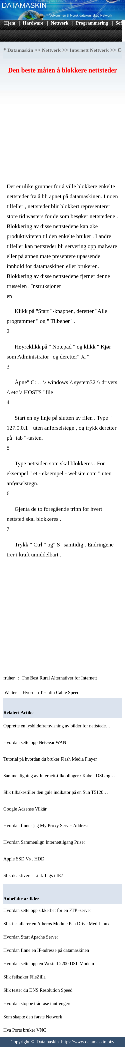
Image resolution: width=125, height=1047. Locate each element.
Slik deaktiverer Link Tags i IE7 (33, 875)
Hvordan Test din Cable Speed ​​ (52, 692)
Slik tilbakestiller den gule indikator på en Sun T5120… (55, 792)
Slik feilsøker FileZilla (25, 976)
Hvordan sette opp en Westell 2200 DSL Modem (49, 963)
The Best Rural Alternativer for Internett (60, 677)
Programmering (92, 23)
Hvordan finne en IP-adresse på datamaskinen (46, 950)
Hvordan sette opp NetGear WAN (35, 742)
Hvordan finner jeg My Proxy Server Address (46, 825)
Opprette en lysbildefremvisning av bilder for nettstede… (56, 725)
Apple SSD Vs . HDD (24, 858)
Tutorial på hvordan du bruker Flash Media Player (50, 759)
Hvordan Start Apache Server (31, 937)
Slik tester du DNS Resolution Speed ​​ (38, 990)
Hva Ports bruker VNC (25, 1030)
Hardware (33, 23)
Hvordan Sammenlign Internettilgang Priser (44, 842)
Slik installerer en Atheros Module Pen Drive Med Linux (57, 923)
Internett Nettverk (89, 50)
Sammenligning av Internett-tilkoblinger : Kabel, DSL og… (59, 775)
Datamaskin (20, 50)
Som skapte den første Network (33, 1016)
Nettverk (59, 23)
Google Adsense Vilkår (25, 809)
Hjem (9, 23)
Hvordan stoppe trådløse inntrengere (38, 1003)
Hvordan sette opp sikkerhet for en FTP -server (47, 910)
